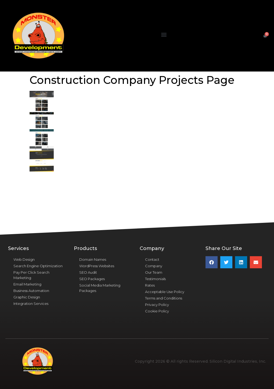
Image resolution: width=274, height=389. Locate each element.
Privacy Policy (157, 304)
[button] (164, 34)
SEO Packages (92, 279)
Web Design (24, 259)
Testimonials (155, 279)
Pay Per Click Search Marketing (31, 275)
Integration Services (30, 303)
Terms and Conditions (163, 298)
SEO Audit (88, 272)
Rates (150, 285)
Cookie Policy (157, 311)
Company (153, 266)
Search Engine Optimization (38, 266)
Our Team (153, 272)
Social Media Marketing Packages (99, 288)
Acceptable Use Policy (164, 292)
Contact (152, 259)
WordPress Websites (96, 266)
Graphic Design (26, 297)
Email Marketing (27, 284)
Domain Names (92, 259)
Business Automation (31, 290)
